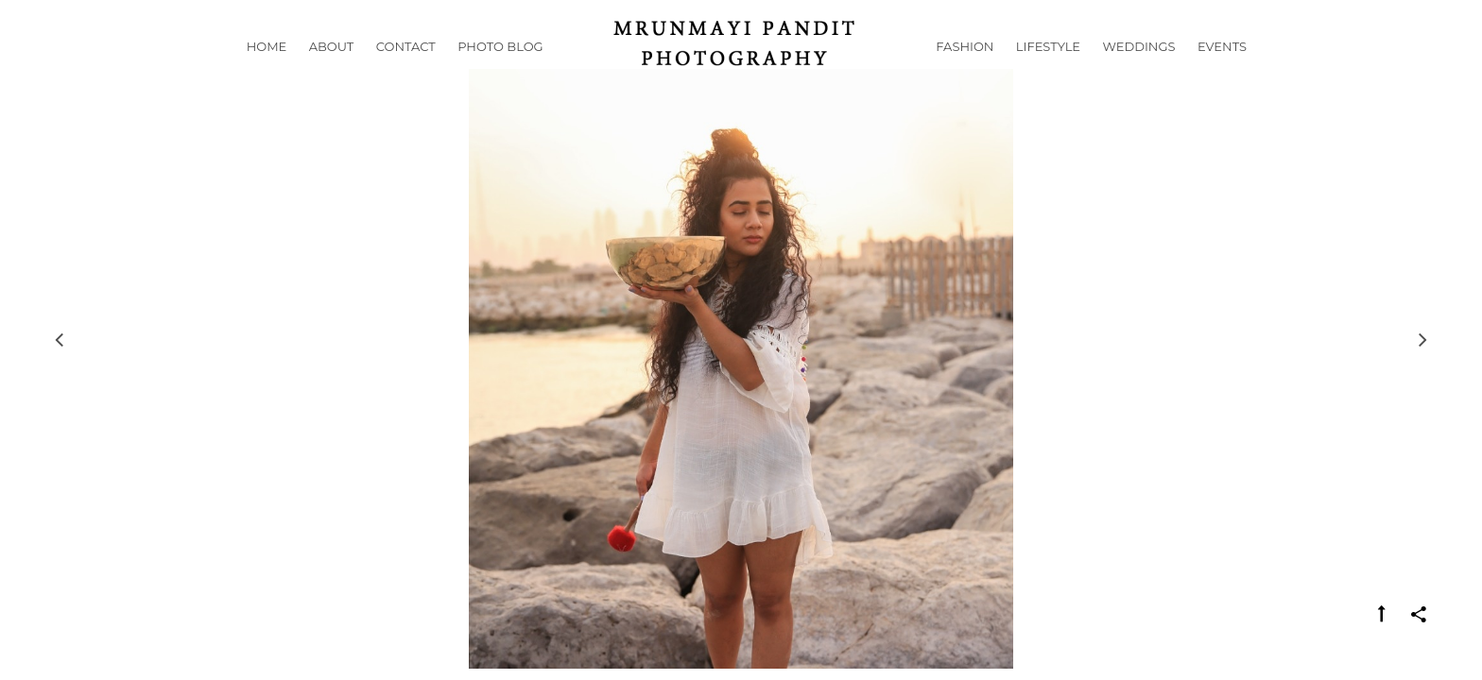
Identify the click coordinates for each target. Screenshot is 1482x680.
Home (267, 69)
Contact (406, 69)
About (331, 69)
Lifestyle (1048, 69)
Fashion (964, 69)
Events (1222, 69)
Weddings (1139, 69)
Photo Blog (500, 69)
